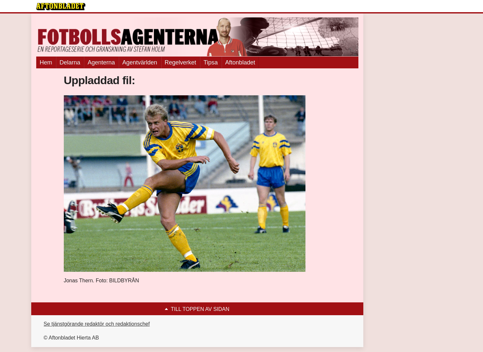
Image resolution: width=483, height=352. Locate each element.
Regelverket (180, 62)
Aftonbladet (240, 62)
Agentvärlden (139, 62)
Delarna (70, 62)
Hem (46, 62)
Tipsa (211, 62)
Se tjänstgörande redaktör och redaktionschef (97, 324)
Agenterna (101, 62)
